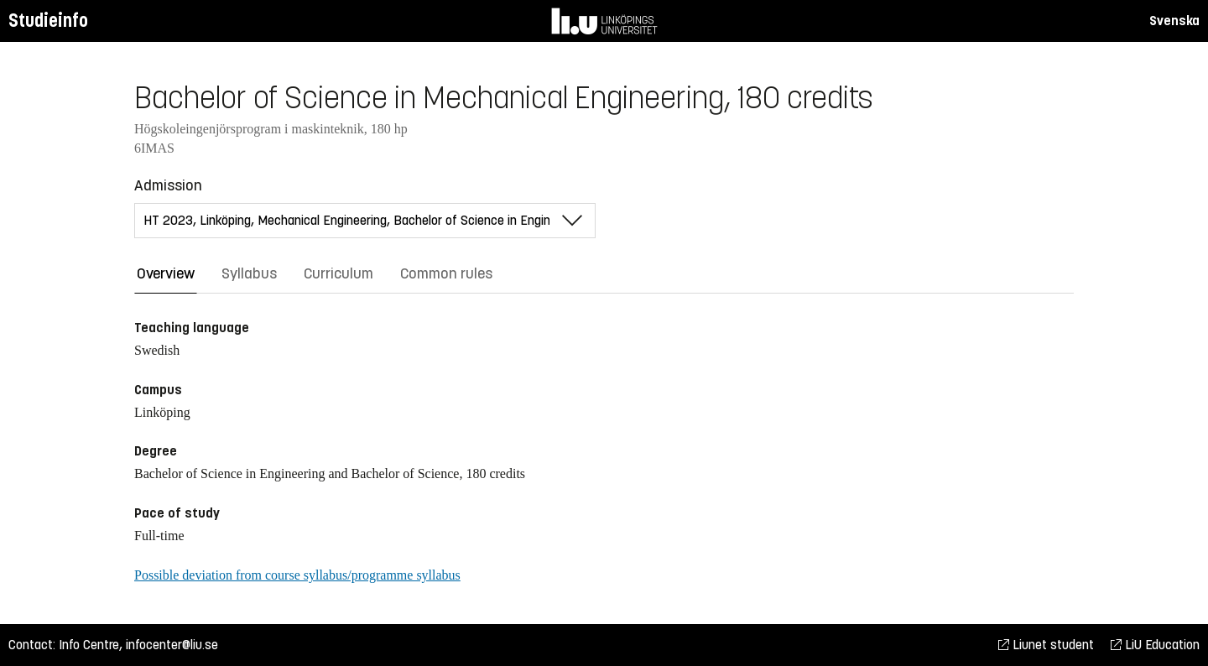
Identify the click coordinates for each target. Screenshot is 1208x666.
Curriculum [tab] (338, 273)
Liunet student (1046, 645)
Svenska (1174, 21)
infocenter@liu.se (172, 645)
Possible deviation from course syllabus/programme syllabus (297, 575)
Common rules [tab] (446, 273)
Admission (168, 185)
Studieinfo (48, 20)
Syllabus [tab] (249, 273)
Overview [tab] (166, 273)
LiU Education (1155, 645)
